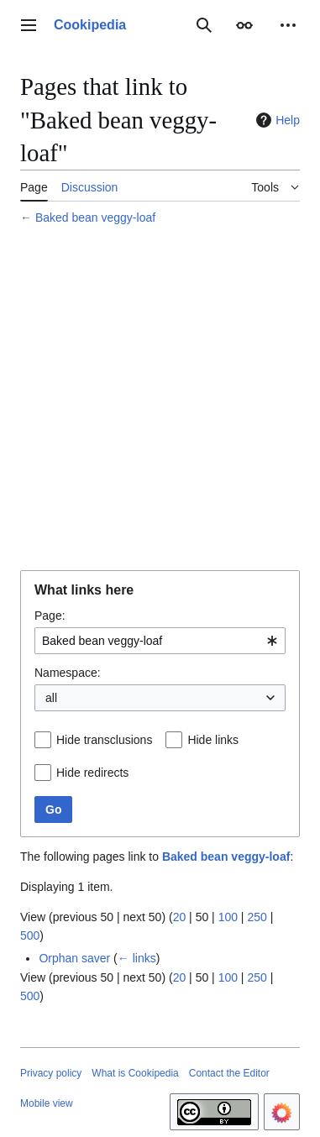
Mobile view (46, 1103)
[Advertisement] (160, 400)
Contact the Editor (229, 1073)
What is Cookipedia (135, 1073)
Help (276, 120)
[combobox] (160, 640)
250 (256, 917)
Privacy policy (50, 1073)
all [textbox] (51, 698)
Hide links (213, 740)
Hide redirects (92, 772)
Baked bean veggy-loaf (95, 217)
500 (29, 935)
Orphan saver (74, 958)
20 (179, 917)
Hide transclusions (104, 740)
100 (228, 917)
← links (137, 958)
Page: (50, 615)
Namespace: (67, 672)
